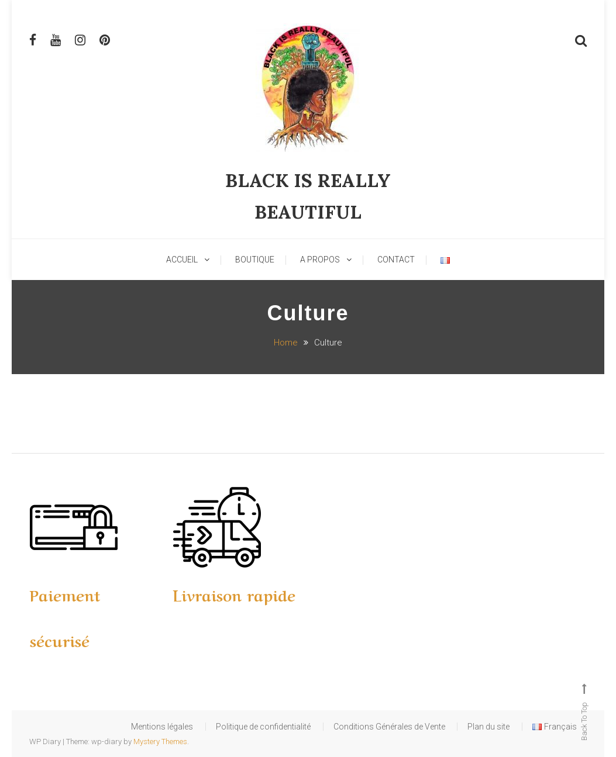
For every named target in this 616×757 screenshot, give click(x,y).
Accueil (182, 259)
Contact (396, 259)
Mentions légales (116, 727)
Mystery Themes (160, 741)
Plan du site (481, 727)
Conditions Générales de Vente (370, 727)
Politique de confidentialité (229, 727)
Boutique (254, 259)
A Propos (320, 259)
